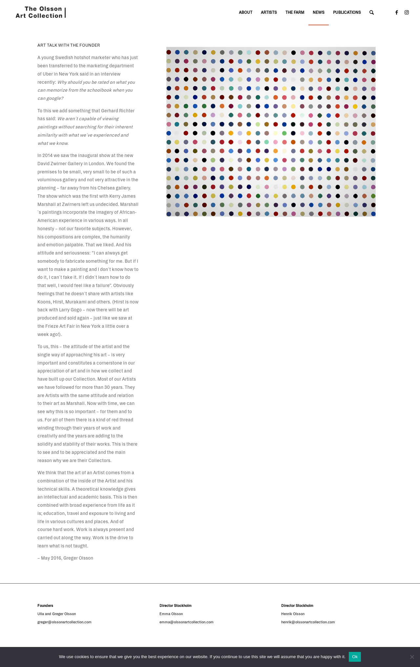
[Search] (371, 12)
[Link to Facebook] (397, 12)
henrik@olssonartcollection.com (308, 622)
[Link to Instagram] (406, 12)
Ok (355, 656)
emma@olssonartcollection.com (186, 622)
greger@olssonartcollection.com (64, 622)
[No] (412, 657)
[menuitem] (246, 12)
